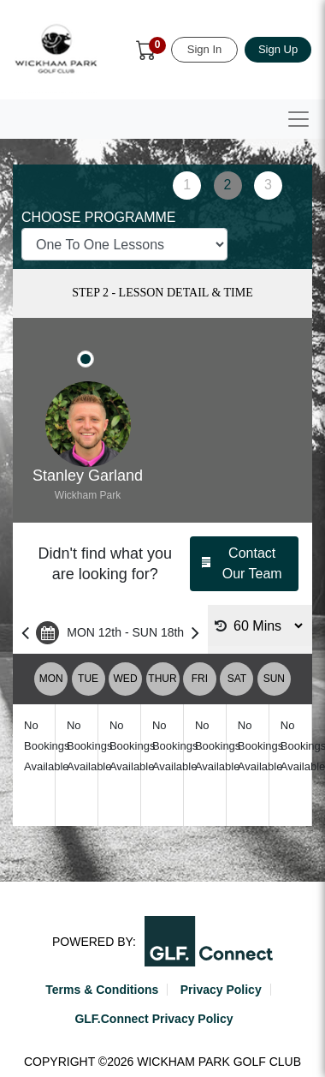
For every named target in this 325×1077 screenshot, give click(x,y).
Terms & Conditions (101, 989)
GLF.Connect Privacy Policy (153, 1019)
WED (126, 679)
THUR (162, 679)
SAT (237, 679)
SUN (274, 679)
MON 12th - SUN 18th (110, 632)
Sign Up (278, 49)
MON (51, 679)
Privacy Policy (221, 989)
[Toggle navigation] (298, 119)
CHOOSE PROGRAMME (98, 217)
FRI (200, 679)
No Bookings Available (46, 746)
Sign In (204, 49)
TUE (88, 679)
